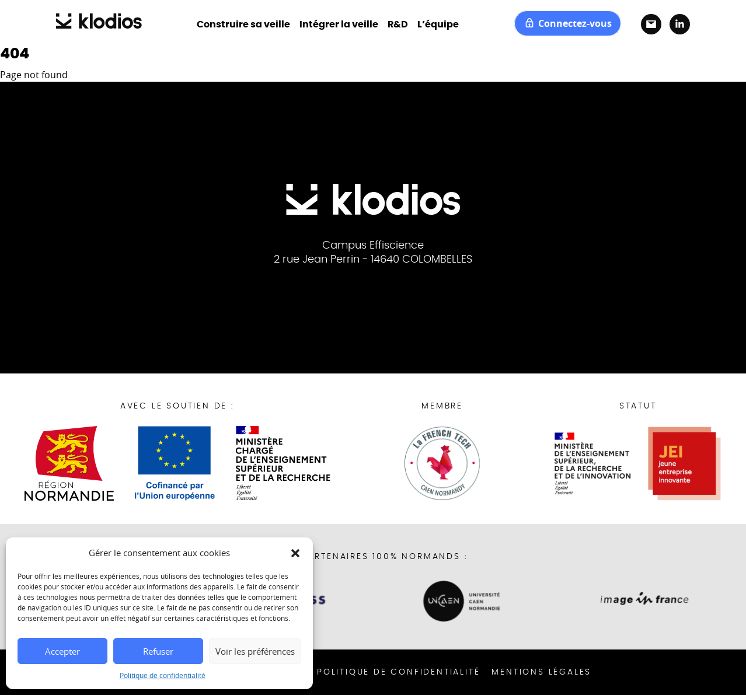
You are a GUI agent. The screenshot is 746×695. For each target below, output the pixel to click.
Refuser (158, 651)
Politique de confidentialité (162, 675)
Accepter (62, 651)
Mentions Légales (541, 672)
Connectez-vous (568, 23)
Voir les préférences (255, 651)
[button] (295, 552)
